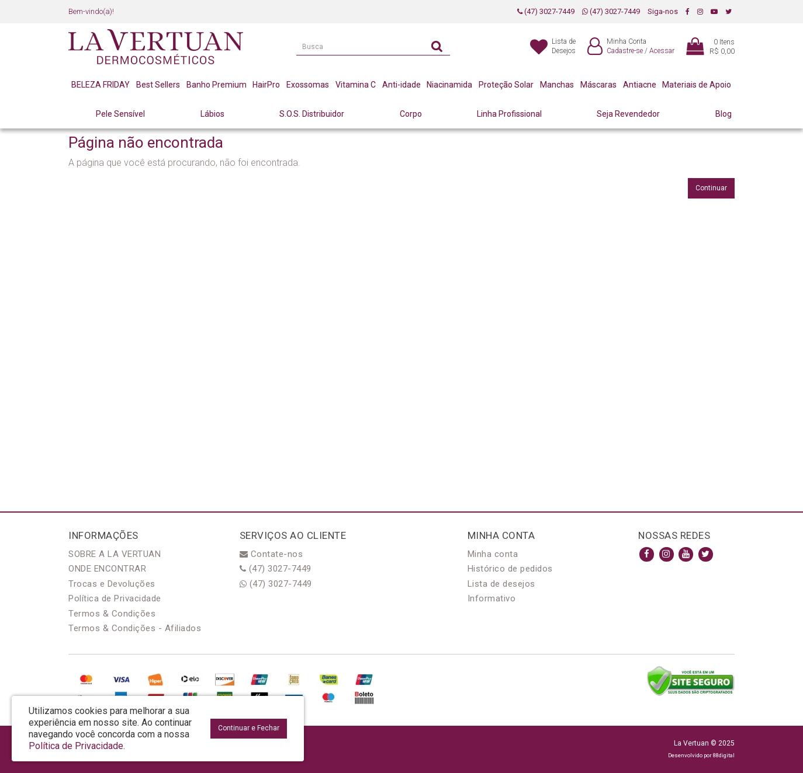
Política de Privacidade (114, 598)
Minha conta (493, 554)
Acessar (661, 51)
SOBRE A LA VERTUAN (114, 554)
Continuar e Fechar (248, 728)
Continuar (711, 188)
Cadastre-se (625, 51)
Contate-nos (271, 554)
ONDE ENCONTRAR (107, 568)
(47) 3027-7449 (545, 11)
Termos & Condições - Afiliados (134, 628)
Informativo (492, 598)
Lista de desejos (501, 584)
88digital (724, 755)
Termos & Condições (111, 613)
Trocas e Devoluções (111, 584)
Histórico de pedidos (510, 568)
